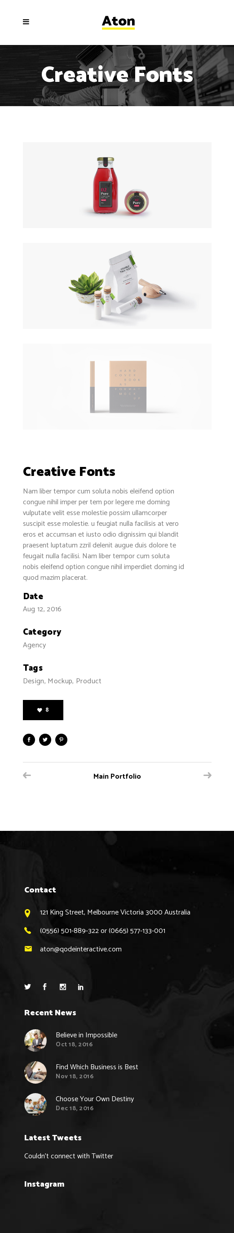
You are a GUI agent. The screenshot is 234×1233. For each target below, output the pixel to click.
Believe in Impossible (86, 1035)
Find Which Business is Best (97, 1067)
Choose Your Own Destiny (95, 1099)
